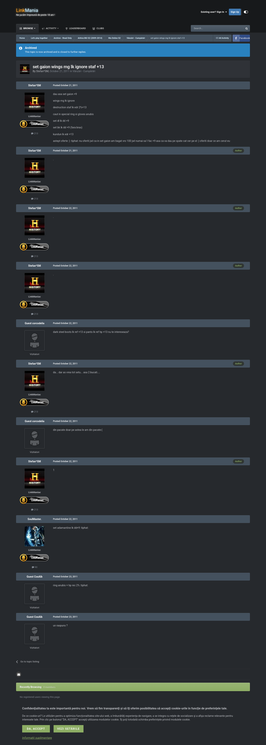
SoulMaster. (34, 519)
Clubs (100, 28)
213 (34, 133)
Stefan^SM (42, 71)
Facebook (245, 38)
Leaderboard (77, 28)
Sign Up (235, 12)
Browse (28, 28)
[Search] (208, 28)
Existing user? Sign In (214, 12)
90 (34, 567)
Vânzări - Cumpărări (84, 71)
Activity (51, 28)
